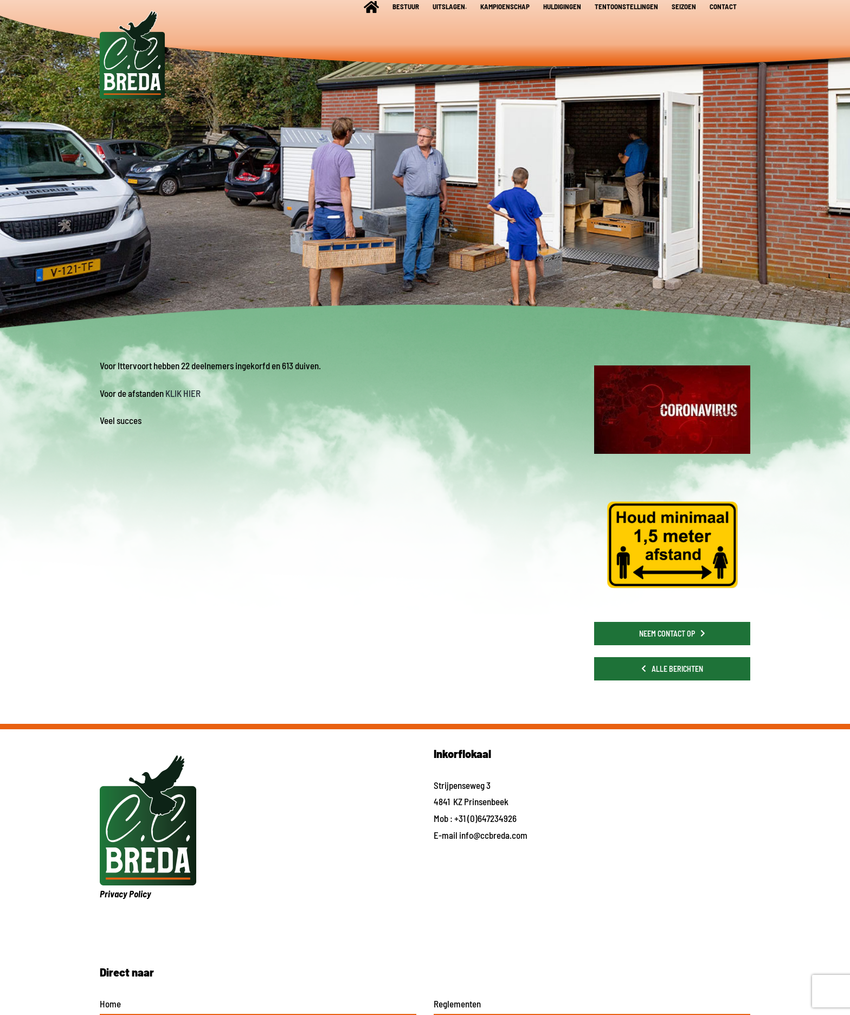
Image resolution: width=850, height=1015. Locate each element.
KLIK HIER (183, 393)
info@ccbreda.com (493, 835)
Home (110, 1003)
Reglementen (457, 1003)
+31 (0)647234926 (485, 818)
